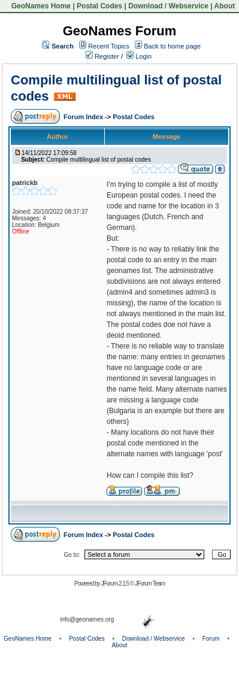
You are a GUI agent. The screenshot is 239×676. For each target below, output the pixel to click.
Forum (211, 638)
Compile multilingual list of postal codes (98, 159)
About (224, 6)
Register (102, 56)
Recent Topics (108, 46)
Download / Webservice (168, 6)
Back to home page (172, 46)
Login (139, 56)
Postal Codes (99, 6)
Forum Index (84, 116)
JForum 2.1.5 (115, 583)
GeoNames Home (40, 6)
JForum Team (150, 583)
